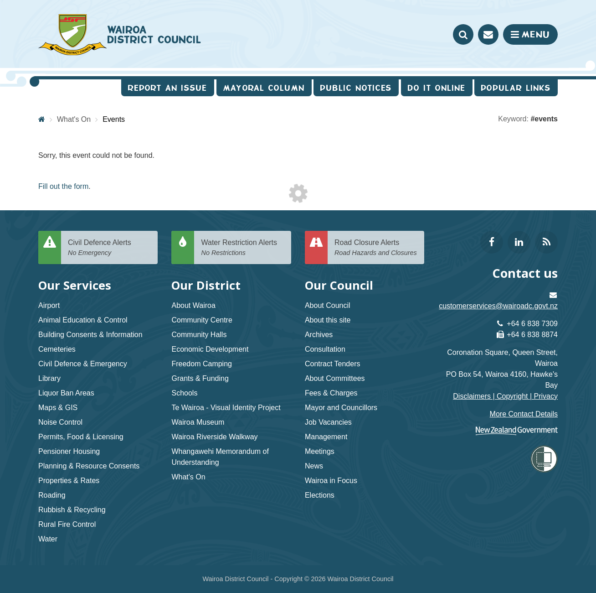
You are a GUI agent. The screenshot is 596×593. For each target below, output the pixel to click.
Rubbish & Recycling (72, 510)
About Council (327, 305)
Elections (319, 495)
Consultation (325, 349)
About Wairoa (193, 305)
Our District (206, 285)
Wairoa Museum (197, 422)
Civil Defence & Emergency (82, 364)
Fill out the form (63, 186)
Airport (49, 305)
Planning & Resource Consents (88, 466)
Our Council (339, 285)
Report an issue (167, 87)
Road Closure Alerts (375, 248)
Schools (184, 393)
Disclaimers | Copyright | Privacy (505, 396)
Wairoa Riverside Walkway (214, 437)
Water (47, 539)
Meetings (319, 451)
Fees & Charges (331, 393)
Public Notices (356, 87)
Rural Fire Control (67, 524)
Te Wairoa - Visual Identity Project (225, 407)
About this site (328, 320)
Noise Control (60, 422)
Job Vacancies (328, 422)
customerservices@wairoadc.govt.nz (498, 306)
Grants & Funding (199, 378)
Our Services (74, 285)
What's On (74, 119)
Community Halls (198, 334)
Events (114, 119)
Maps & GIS (57, 407)
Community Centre (201, 320)
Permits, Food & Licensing (80, 437)
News (314, 466)
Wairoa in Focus (331, 480)
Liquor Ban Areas (66, 393)
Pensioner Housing (69, 451)
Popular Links (516, 87)
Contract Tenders (332, 364)
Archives (319, 334)
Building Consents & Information (90, 334)
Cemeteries (57, 349)
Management (326, 437)
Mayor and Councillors (341, 407)
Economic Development (209, 349)
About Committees (335, 378)
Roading (52, 495)
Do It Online (437, 87)
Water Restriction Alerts (242, 248)
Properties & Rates (68, 480)
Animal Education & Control (83, 320)
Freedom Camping (201, 364)
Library (49, 378)
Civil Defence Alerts (109, 248)
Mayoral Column (264, 87)
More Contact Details (524, 414)
